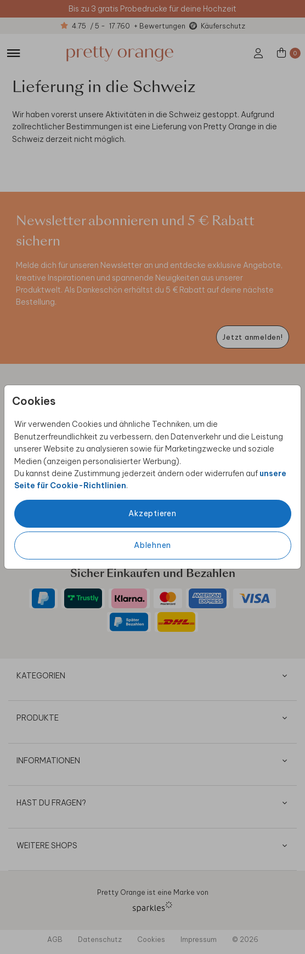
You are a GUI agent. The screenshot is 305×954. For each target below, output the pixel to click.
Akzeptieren (152, 513)
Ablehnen (152, 545)
